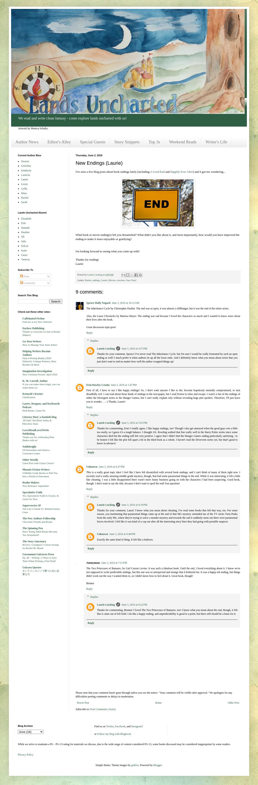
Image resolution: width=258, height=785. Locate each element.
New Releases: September (35, 486)
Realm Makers (30, 482)
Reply (89, 332)
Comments (27, 283)
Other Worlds (30, 459)
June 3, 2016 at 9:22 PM (134, 604)
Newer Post (83, 702)
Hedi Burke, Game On (33, 410)
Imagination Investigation (37, 371)
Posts (24, 276)
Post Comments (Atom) (103, 709)
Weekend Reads (182, 142)
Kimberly (26, 170)
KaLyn (24, 245)
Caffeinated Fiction (33, 318)
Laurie (104, 280)
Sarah (24, 202)
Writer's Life (216, 142)
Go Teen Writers (31, 341)
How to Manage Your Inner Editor (39, 344)
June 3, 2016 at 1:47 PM (124, 384)
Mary (24, 193)
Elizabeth (26, 218)
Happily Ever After (181, 171)
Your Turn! (131, 280)
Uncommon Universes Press (38, 554)
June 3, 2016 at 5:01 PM (134, 422)
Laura (24, 255)
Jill (22, 236)
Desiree (25, 161)
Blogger (157, 765)
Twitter (110, 726)
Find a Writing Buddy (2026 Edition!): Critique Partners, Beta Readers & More (39, 361)
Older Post (233, 702)
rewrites (121, 280)
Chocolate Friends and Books (37, 521)
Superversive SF (31, 505)
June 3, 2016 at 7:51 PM (114, 562)
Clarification (28, 397)
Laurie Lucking (106, 348)
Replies (94, 340)
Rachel (24, 197)
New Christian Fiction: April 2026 (39, 374)
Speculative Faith (32, 492)
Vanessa (25, 259)
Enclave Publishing (33, 328)
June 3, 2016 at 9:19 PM (134, 504)
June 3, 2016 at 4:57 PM (134, 348)
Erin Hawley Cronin (97, 384)
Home (158, 702)
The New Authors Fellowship (38, 518)
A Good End (157, 171)
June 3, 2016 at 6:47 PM (112, 466)
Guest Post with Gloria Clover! (38, 463)
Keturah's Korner (32, 393)
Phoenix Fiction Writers (36, 469)
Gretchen (26, 165)
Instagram (136, 726)
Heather (25, 232)
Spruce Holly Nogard (98, 302)
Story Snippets (126, 142)
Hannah (25, 227)
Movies (112, 280)
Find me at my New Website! (37, 322)
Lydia (24, 188)
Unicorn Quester (32, 567)
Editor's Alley (59, 142)
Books (88, 280)
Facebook (120, 726)
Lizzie (24, 184)
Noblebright (29, 446)
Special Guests (92, 142)
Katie (24, 250)
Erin (23, 223)
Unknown (91, 466)
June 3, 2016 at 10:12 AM (125, 302)
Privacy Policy (25, 754)
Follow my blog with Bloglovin (114, 734)
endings (96, 280)
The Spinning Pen (32, 528)
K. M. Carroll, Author (35, 380)
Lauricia (25, 175)
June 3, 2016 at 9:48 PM (122, 534)
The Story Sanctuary (34, 541)
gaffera (135, 765)
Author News (26, 142)
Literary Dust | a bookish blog (39, 417)
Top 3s (154, 142)
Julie (23, 241)
